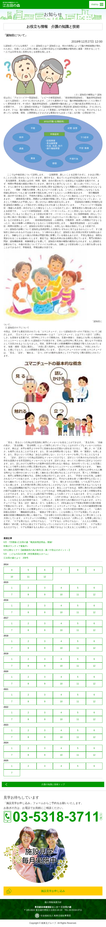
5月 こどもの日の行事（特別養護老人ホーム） (27, 554)
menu (97, 4)
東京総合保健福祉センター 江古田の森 (11, 4)
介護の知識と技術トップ (53, 784)
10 (12, 577)
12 (45, 577)
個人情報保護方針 (53, 902)
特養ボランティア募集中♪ (16, 546)
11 (28, 577)
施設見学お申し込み (53, 890)
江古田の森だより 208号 (16, 558)
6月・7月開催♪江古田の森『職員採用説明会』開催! (28, 542)
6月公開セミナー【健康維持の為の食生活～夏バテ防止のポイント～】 (37, 550)
